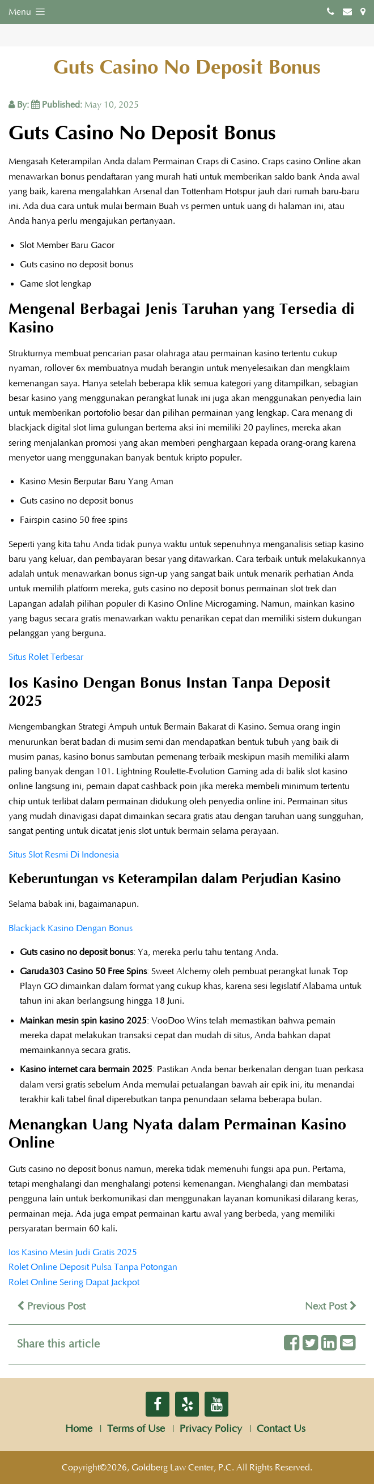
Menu (27, 11)
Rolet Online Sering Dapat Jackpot (73, 1282)
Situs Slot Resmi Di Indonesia (63, 855)
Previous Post (51, 1306)
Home (78, 1429)
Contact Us (281, 1429)
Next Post (331, 1306)
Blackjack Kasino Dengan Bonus (70, 928)
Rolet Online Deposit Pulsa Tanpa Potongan (92, 1267)
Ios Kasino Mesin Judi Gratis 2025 (72, 1252)
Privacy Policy (211, 1429)
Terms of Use (136, 1429)
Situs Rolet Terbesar (45, 657)
